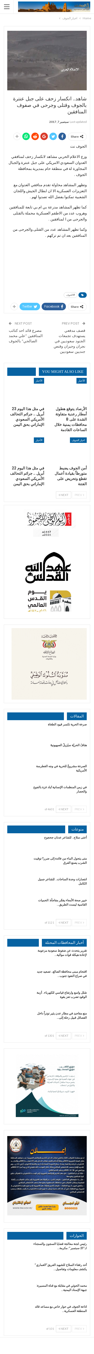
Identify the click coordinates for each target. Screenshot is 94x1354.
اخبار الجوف (78, 440)
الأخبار (81, 380)
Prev (79, 495)
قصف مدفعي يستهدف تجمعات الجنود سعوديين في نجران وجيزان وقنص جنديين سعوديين (69, 341)
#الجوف (70, 295)
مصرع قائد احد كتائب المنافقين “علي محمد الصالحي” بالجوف (26, 336)
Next (63, 495)
